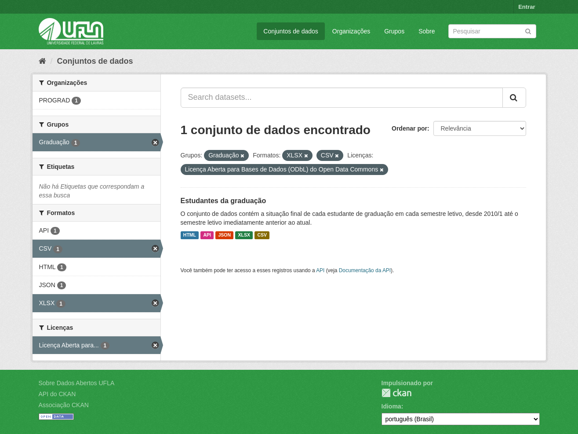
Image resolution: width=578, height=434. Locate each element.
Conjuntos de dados (290, 31)
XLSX (244, 235)
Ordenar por (409, 128)
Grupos (394, 31)
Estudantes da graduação (223, 200)
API (207, 235)
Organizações (351, 31)
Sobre (426, 31)
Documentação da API (365, 270)
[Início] (42, 61)
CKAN (396, 393)
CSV (262, 235)
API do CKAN (57, 394)
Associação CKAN (64, 404)
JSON (224, 235)
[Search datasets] (492, 31)
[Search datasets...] (342, 98)
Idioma (391, 406)
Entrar (526, 7)
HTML (189, 235)
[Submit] (528, 30)
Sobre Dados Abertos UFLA (77, 383)
